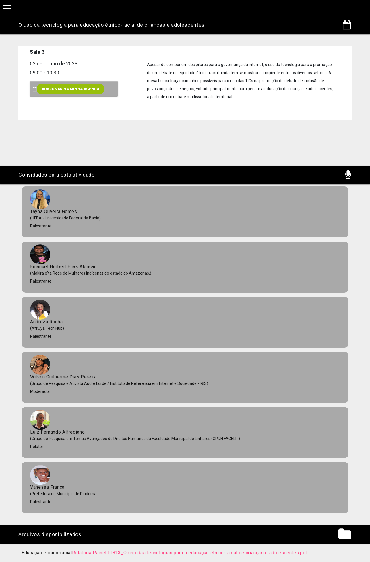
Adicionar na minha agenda (70, 89)
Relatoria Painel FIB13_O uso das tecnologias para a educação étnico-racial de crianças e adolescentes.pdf (189, 552)
